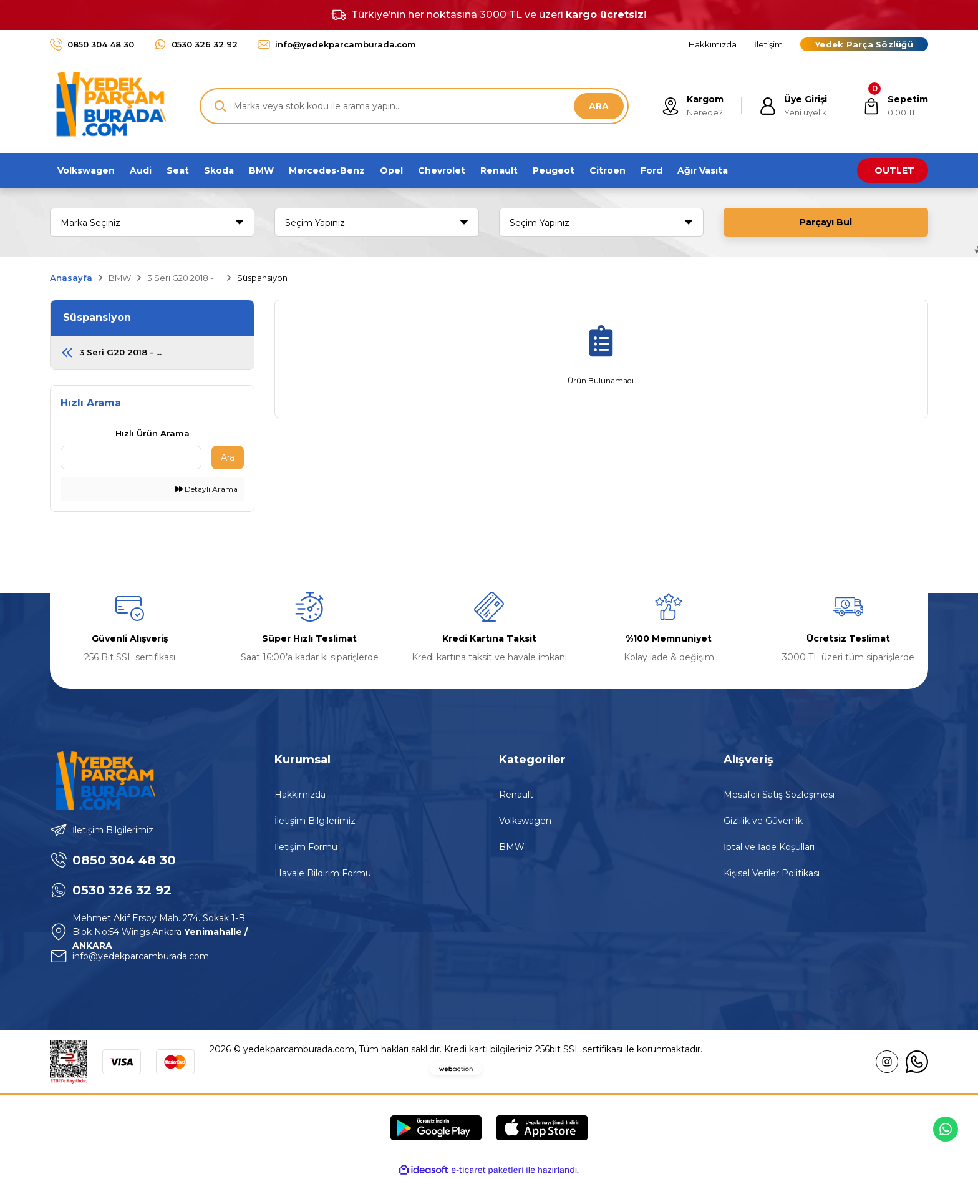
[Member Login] (793, 106)
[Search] (414, 106)
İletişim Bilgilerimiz (315, 820)
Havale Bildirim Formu (322, 873)
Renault (516, 794)
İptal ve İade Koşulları (769, 847)
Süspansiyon (262, 278)
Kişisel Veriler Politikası (772, 873)
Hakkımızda (300, 794)
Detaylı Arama (206, 489)
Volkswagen (525, 820)
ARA (599, 106)
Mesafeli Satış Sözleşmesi (779, 794)
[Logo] (108, 106)
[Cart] (895, 106)
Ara (228, 457)
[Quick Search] (131, 457)
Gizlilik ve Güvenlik (763, 820)
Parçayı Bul (826, 222)
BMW (512, 847)
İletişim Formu (305, 847)
